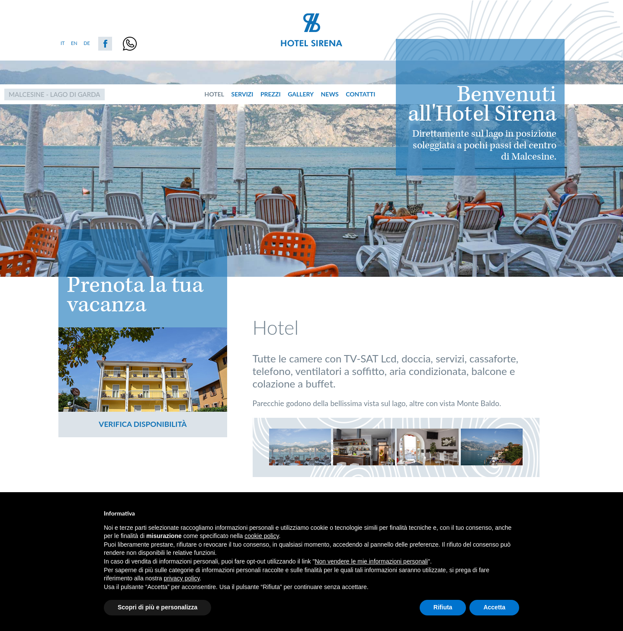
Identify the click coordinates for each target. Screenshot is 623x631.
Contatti (360, 94)
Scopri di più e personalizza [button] (157, 607)
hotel (214, 94)
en (74, 43)
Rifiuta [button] (443, 607)
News (330, 94)
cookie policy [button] (261, 535)
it (63, 43)
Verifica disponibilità (142, 424)
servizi (242, 94)
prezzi (270, 94)
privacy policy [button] (182, 578)
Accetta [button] (494, 607)
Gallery (301, 94)
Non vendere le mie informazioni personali (371, 561)
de (86, 43)
